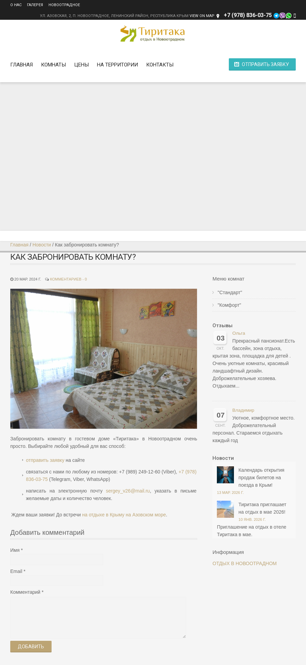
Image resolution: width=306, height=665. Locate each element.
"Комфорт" (229, 305)
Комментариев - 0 (68, 279)
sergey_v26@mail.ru (128, 491)
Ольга (238, 333)
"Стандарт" (230, 292)
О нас (16, 5)
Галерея (35, 5)
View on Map (202, 16)
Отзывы (222, 325)
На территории (117, 65)
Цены (81, 65)
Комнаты (53, 65)
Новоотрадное (64, 5)
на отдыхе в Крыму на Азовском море (124, 514)
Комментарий (25, 592)
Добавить (31, 646)
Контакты (159, 65)
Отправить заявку (265, 64)
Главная (21, 65)
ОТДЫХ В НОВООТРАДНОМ (244, 563)
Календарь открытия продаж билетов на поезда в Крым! (261, 477)
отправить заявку (45, 460)
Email (16, 571)
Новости (41, 244)
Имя (14, 550)
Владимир (243, 410)
